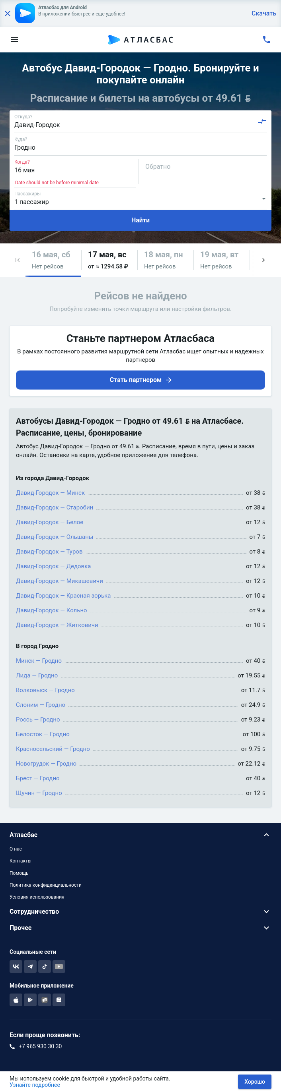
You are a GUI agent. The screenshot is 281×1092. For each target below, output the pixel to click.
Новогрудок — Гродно (46, 763)
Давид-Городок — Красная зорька (63, 595)
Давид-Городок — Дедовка (53, 566)
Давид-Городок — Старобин (54, 507)
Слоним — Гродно (40, 704)
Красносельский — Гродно (53, 748)
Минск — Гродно (39, 660)
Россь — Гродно (38, 719)
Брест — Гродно (38, 778)
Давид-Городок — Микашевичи (59, 581)
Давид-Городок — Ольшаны (54, 536)
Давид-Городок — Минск (50, 492)
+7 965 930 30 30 (40, 1046)
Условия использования (37, 897)
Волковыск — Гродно (45, 690)
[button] (17, 260)
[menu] (14, 39)
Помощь (19, 873)
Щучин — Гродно (39, 793)
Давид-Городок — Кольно (51, 610)
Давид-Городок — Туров (49, 551)
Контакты (20, 861)
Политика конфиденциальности (46, 885)
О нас (16, 849)
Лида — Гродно (37, 675)
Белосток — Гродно (43, 734)
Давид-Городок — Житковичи (57, 625)
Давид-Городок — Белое (49, 522)
